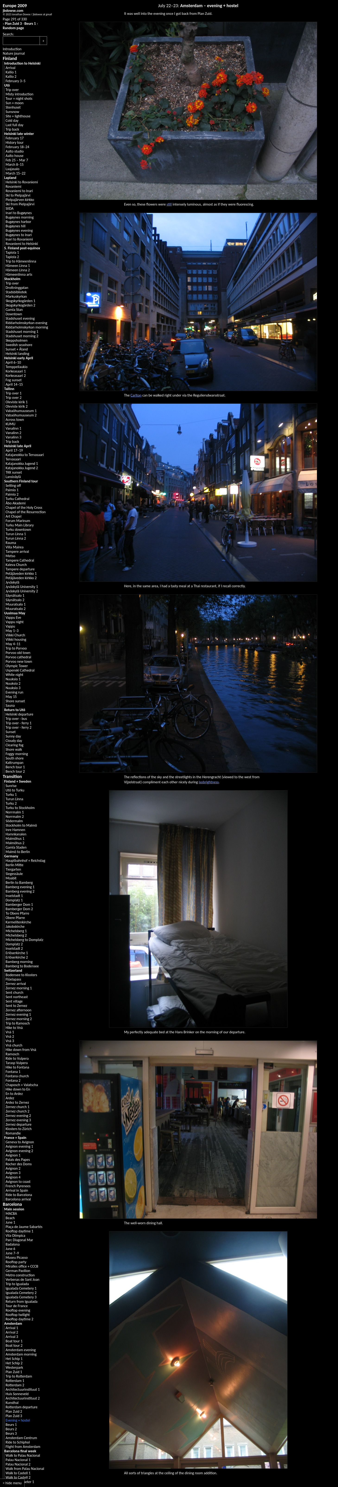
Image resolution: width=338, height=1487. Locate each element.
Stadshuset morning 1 (22, 331)
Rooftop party (16, 1262)
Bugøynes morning (20, 217)
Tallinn (9, 389)
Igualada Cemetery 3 (21, 1297)
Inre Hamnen (15, 830)
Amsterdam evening (21, 1350)
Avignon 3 (13, 1173)
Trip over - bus (16, 718)
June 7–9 (12, 1253)
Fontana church (17, 1076)
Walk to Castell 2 (18, 1477)
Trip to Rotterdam (19, 1376)
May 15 (11, 696)
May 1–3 (12, 630)
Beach (10, 1218)
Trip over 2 (14, 397)
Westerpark (14, 1367)
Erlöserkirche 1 (17, 953)
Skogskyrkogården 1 (20, 301)
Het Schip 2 (14, 1363)
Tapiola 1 (12, 252)
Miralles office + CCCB (22, 1266)
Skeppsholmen (17, 340)
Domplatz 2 (14, 944)
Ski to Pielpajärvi (18, 195)
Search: (8, 34)
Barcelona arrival (18, 1199)
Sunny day (13, 736)
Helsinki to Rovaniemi (22, 182)
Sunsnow (12, 111)
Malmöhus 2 (15, 843)
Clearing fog (14, 745)
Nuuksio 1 (13, 679)
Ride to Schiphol (18, 1442)
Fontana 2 (13, 1080)
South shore (15, 758)
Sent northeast (17, 997)
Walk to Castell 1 (18, 1473)
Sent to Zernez (16, 1005)
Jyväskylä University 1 (22, 586)
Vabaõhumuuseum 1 (21, 411)
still (169, 204)
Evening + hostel (18, 1420)
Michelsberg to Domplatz (24, 939)
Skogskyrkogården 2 (20, 305)
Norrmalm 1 (15, 812)
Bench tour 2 (15, 771)
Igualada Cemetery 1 (21, 1288)
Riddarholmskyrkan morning (27, 327)
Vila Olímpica (15, 1235)
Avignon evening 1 (19, 1146)
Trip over (12, 89)
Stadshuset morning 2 (22, 336)
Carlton (136, 395)
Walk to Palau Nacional (23, 1455)
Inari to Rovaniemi (19, 239)
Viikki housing (16, 639)
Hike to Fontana (17, 1067)
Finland (10, 58)
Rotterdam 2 (15, 1385)
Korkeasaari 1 (16, 371)
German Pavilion (18, 1270)
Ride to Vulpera (17, 1058)
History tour (15, 142)
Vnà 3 (10, 1041)
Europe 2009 (15, 5)
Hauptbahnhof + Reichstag (25, 860)
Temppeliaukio (17, 367)
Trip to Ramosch (18, 1023)
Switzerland (13, 970)
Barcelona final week (20, 1451)
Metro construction (20, 1275)
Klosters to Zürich (19, 1129)
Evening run (14, 692)
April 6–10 (13, 362)
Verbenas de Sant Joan (22, 1279)
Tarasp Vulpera (17, 1063)
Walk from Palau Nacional (25, 1468)
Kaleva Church (16, 564)
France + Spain (15, 1137)
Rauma (11, 542)
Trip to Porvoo (16, 648)
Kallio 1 (11, 72)
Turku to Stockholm (20, 808)
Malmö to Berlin (18, 852)
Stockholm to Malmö (21, 825)
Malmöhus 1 (15, 838)
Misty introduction (19, 94)
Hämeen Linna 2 (18, 270)
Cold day (12, 120)
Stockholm (12, 279)
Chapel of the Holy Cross (24, 507)
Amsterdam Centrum (21, 1438)
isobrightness (209, 782)
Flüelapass (13, 979)
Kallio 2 (11, 76)
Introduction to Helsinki (22, 63)
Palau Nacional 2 (18, 1464)
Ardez (10, 1098)
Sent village (14, 1001)
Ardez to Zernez (17, 1102)
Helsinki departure (19, 714)
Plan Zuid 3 (13, 23)
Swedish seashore (19, 345)
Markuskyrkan (16, 296)
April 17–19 (14, 450)
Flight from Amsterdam (23, 1446)
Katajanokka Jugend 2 (22, 468)
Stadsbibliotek (16, 292)
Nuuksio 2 (13, 683)
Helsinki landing (17, 353)
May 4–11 (13, 644)
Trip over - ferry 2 (19, 727)
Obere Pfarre (15, 917)
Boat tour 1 (14, 1341)
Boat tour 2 (14, 1345)
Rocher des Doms (19, 1164)
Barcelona (12, 1204)
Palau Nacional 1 (18, 1460)
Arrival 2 (12, 1332)
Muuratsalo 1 (15, 604)
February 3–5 (15, 81)
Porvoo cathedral (18, 657)
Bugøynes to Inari (19, 235)
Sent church (14, 992)
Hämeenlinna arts (19, 274)
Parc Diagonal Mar (19, 1240)
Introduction (12, 49)
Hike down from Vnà (21, 1049)
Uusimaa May (14, 613)
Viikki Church (15, 635)
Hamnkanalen (16, 834)
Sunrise (11, 786)
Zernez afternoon (18, 1010)
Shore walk (14, 749)
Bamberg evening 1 (20, 887)
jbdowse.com (13, 10)
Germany (11, 856)
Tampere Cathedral (20, 560)
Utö (7, 85)
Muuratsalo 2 (15, 608)
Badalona (13, 1244)
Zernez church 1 (17, 1107)
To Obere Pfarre (17, 913)
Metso (10, 556)
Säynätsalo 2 (15, 600)
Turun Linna (14, 799)
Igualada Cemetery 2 (21, 1292)
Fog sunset (14, 380)
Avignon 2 (13, 1168)
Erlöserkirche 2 (17, 957)
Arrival (10, 68)
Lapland (10, 177)
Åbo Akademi (15, 503)
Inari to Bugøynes (19, 213)
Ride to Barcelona (19, 1195)
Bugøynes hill (15, 226)
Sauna (10, 705)
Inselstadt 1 (14, 895)
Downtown (14, 314)
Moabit (11, 878)
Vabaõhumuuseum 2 (21, 415)
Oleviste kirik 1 (17, 402)
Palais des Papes (18, 1159)
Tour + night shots (19, 98)
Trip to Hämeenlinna (21, 261)
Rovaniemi (13, 186)
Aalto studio (15, 151)
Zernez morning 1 (19, 988)
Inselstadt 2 (14, 948)
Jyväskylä (12, 582)
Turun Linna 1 (16, 534)
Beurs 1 (30, 23)
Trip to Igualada (17, 1284)
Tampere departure (20, 569)
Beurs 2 (11, 1429)
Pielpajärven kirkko (20, 199)
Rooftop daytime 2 (19, 1319)
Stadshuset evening (20, 318)
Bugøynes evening (19, 230)
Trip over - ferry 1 (19, 723)
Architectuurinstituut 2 (23, 1398)
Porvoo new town (19, 661)
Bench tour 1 (15, 767)
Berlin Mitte (14, 865)
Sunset (11, 732)
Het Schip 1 (14, 1358)
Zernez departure (19, 1124)
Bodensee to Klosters (21, 975)
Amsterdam (13, 1323)
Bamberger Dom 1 (19, 904)
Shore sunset (15, 701)
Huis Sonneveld (17, 1394)
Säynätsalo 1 (15, 595)
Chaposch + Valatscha (22, 1085)
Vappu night (15, 622)
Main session (14, 1209)
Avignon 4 (13, 1177)
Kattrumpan (14, 762)
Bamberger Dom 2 (19, 909)
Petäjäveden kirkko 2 (21, 578)
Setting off (13, 485)
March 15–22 (15, 173)
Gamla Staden (16, 847)
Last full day (14, 125)
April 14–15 (14, 384)
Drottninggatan (17, 287)
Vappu (10, 626)
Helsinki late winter (19, 133)
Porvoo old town (18, 652)
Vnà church (14, 1045)
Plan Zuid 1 (14, 1372)
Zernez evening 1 (18, 1014)
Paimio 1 (12, 490)
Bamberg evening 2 (20, 891)
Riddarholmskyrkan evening (26, 323)
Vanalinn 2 (13, 433)
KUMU (10, 424)
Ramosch (12, 1054)
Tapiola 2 (12, 257)
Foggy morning (17, 754)
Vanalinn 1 (13, 428)
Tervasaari (13, 459)
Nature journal (14, 53)
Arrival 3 (12, 1336)
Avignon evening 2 (19, 1151)
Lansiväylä (13, 477)
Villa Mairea (14, 547)
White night (14, 674)
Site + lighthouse (18, 116)
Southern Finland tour (21, 481)
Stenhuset (13, 107)
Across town (15, 419)
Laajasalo (12, 169)
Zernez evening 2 (18, 1115)
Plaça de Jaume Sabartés (24, 1227)
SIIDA (9, 208)
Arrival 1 (12, 1328)
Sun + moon (14, 103)
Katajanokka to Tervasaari (25, 455)
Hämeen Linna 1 (18, 265)
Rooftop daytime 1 (19, 1231)
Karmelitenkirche (18, 922)
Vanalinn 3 (13, 437)
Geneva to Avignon (20, 1142)
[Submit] (43, 40)
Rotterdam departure (22, 1407)
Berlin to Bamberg (19, 882)
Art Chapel (13, 516)
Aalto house (14, 155)
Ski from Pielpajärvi (20, 204)
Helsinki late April (17, 446)
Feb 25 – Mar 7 (17, 160)
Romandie (13, 1133)
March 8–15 (15, 164)
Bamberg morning (19, 961)
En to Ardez (14, 1093)
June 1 (10, 1222)
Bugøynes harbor (18, 221)
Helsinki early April (18, 358)
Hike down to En (18, 1089)
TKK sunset (14, 472)
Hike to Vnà (14, 1027)
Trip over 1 (14, 393)
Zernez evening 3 (18, 1120)
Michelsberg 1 (16, 931)
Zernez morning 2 (19, 1019)
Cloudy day (14, 740)
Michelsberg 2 (16, 935)
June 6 (10, 1248)
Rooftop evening (18, 1310)
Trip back (12, 129)
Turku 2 (11, 803)
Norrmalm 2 (15, 816)
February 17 (15, 138)
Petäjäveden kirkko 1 (21, 573)
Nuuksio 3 (13, 688)
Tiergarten (13, 869)
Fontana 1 (13, 1071)
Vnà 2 (10, 1036)
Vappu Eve (13, 617)
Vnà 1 (10, 1032)
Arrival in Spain (17, 1190)
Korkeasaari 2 (16, 375)
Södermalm (14, 821)
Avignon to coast (18, 1181)
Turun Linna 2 (16, 538)
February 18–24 (17, 147)
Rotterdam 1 (15, 1380)
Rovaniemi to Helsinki (22, 243)
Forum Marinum (18, 521)
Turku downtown (18, 529)
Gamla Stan (14, 309)
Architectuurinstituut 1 (23, 1389)
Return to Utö (14, 710)
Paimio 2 (12, 494)
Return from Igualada (22, 1301)
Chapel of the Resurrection (26, 512)
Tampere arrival (17, 551)
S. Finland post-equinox (22, 248)
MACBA (11, 1213)
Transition (12, 776)
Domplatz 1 (14, 900)
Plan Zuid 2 (14, 1411)
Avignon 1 (13, 1155)
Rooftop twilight (18, 1314)
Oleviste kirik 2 (17, 406)
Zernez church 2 (17, 1111)
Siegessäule (14, 874)
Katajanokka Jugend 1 (22, 463)
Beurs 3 (11, 1433)
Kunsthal (12, 1402)
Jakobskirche (15, 926)
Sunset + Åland (17, 349)
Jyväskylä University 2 (22, 591)
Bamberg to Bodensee (22, 966)
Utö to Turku (15, 790)
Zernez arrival (16, 983)
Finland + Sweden (17, 781)
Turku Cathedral (17, 499)
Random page (13, 28)
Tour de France (17, 1306)
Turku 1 (11, 794)
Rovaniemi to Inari (19, 191)
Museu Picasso (17, 1257)
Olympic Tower (17, 666)
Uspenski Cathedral (20, 670)
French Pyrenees (18, 1186)
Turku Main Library (20, 525)
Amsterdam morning (21, 1354)
